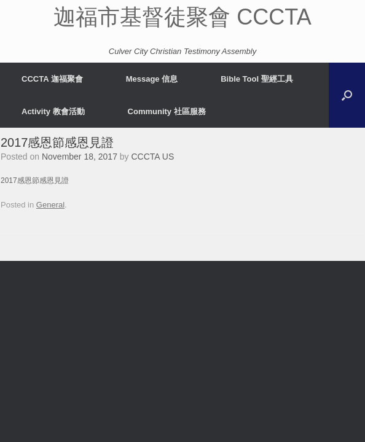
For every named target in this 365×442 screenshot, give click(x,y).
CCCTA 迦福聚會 (52, 78)
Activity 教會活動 (53, 111)
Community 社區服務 (167, 111)
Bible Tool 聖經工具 (256, 78)
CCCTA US (153, 156)
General (50, 204)
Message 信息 (152, 78)
